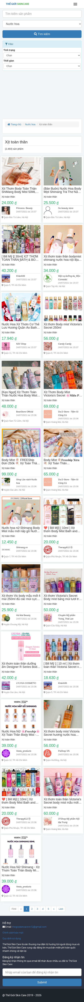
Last (61, 909)
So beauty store (65, 208)
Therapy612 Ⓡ (65, 547)
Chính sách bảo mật (12, 932)
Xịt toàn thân (8, 196)
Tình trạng (9, 50)
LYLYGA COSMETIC (26, 683)
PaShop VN (64, 751)
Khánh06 (20, 276)
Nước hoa (30, 124)
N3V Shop (21, 344)
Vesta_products (23, 751)
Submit (42, 982)
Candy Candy (64, 344)
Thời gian (9, 60)
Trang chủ (14, 124)
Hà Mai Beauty (23, 615)
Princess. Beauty (24, 208)
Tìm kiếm (42, 34)
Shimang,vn (22, 547)
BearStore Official (24, 411)
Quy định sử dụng (11, 938)
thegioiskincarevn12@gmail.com (29, 926)
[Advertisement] (42, 95)
